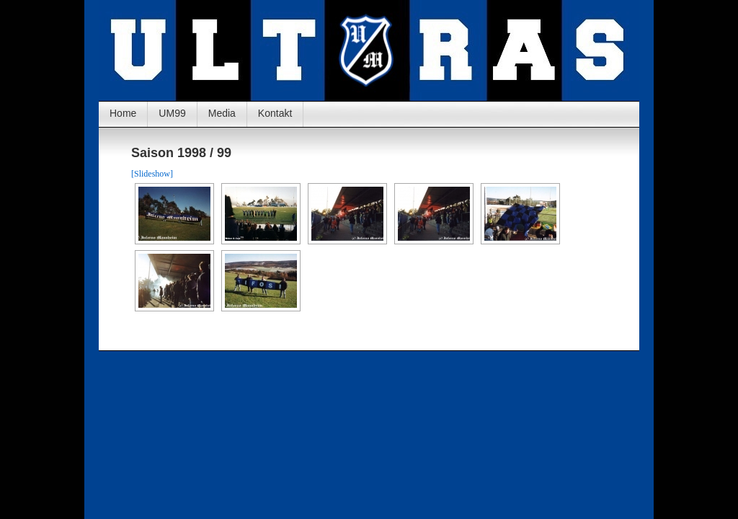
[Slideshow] (152, 174)
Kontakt (275, 113)
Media (222, 113)
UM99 (172, 113)
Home (123, 113)
